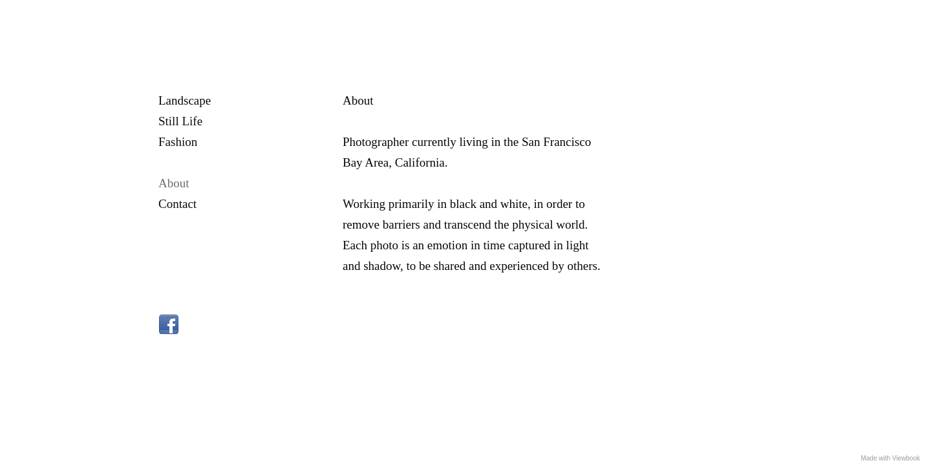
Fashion (177, 142)
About (173, 183)
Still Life (180, 121)
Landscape (184, 100)
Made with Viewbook (890, 458)
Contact (177, 204)
